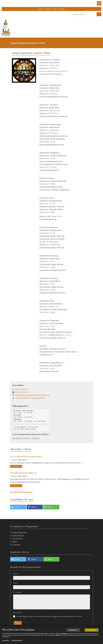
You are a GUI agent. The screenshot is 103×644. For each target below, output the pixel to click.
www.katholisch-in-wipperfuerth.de (30, 398)
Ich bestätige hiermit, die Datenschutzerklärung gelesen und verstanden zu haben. (49, 616)
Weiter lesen (16, 466)
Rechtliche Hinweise (17, 641)
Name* (15, 574)
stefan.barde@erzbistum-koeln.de (53, 71)
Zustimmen (91, 630)
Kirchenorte (16, 538)
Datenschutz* (18, 612)
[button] (18, 507)
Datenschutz (5, 641)
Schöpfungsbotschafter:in (23, 472)
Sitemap (62, 9)
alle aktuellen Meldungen (21, 492)
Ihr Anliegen (17, 592)
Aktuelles (47, 9)
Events (54, 9)
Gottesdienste (17, 535)
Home (40, 9)
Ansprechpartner (18, 532)
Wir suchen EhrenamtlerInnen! (26, 456)
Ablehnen (73, 630)
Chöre (13, 541)
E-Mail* (15, 583)
